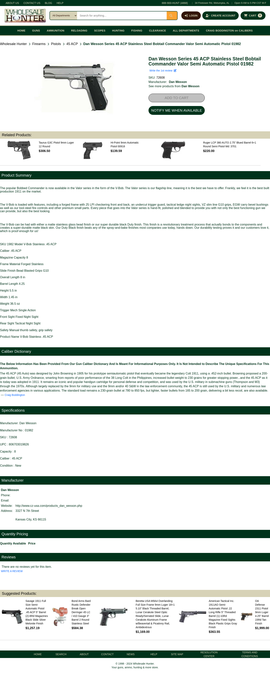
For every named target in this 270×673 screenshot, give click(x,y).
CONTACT (107, 654)
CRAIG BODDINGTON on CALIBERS (229, 30)
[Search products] (122, 15)
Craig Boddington (15, 394)
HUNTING (118, 30)
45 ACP (72, 44)
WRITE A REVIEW (12, 571)
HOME (21, 30)
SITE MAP (177, 654)
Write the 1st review (162, 70)
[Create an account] (220, 15)
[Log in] (191, 15)
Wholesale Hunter (13, 44)
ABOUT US (12, 3)
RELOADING (79, 30)
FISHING (136, 30)
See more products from (174, 86)
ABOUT (84, 654)
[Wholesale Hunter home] (25, 16)
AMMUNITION (55, 30)
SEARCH (61, 654)
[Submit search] (172, 15)
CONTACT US (31, 3)
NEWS (131, 654)
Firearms (39, 44)
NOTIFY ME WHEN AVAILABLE (176, 110)
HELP (60, 3)
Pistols (56, 44)
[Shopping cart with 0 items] (253, 15)
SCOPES (99, 30)
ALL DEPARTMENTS (186, 30)
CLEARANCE (157, 30)
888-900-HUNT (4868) (175, 3)
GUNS (36, 30)
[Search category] (63, 15)
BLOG (48, 3)
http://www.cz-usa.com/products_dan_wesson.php (49, 505)
